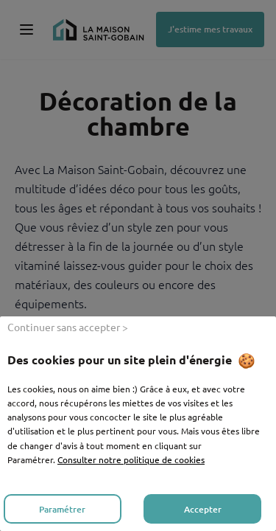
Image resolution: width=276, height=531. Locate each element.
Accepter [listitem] (203, 509)
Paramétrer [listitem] (62, 509)
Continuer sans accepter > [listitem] (67, 326)
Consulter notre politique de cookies (131, 459)
